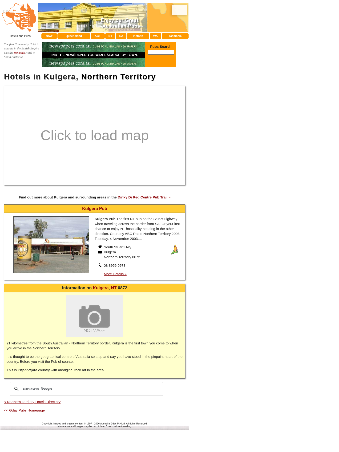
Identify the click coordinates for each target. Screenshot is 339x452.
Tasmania (175, 36)
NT (110, 36)
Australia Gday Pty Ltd (112, 423)
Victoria (138, 36)
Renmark (19, 52)
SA (121, 36)
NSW (49, 36)
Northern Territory (118, 76)
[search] (85, 389)
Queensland (74, 36)
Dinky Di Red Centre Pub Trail (143, 197)
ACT (98, 36)
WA (155, 36)
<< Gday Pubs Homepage (24, 410)
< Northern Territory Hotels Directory (32, 402)
